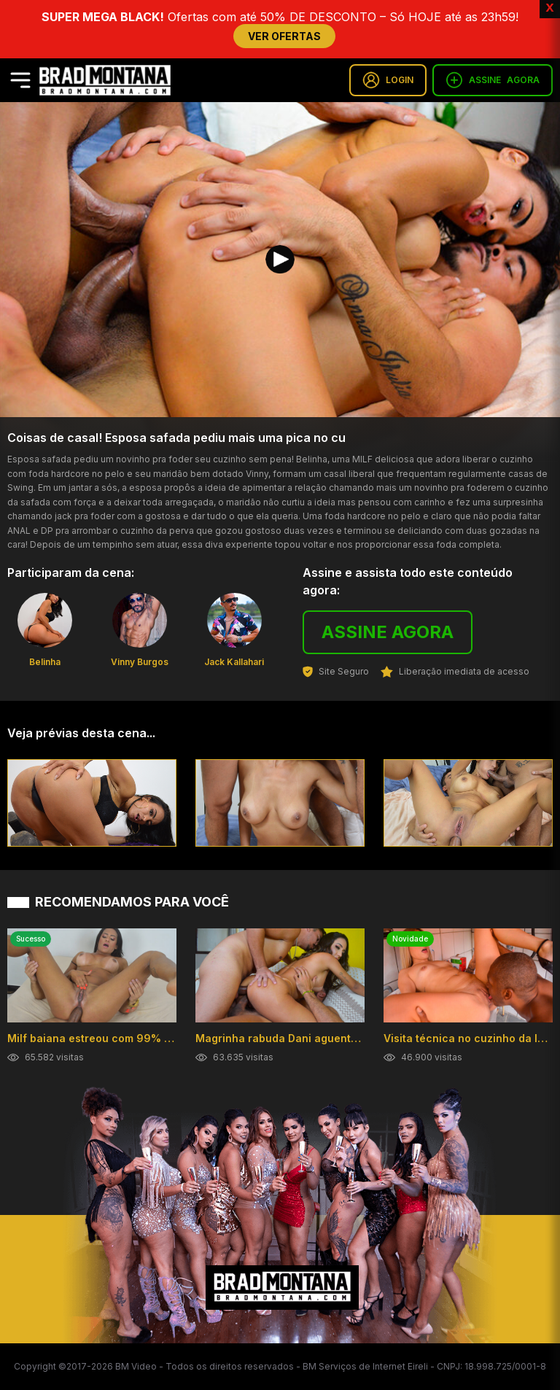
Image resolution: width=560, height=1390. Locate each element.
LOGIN (387, 80)
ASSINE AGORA (388, 631)
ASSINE (493, 80)
